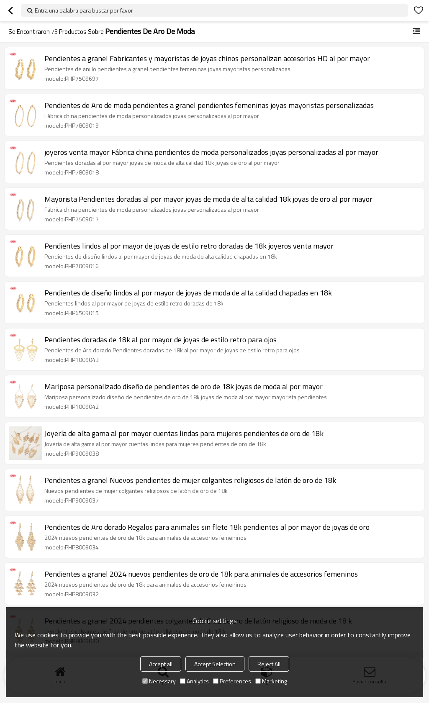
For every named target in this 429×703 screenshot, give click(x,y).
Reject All (268, 663)
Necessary (159, 681)
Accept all (160, 663)
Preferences (232, 681)
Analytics (194, 681)
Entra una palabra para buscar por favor (84, 10)
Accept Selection (215, 663)
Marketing (271, 681)
